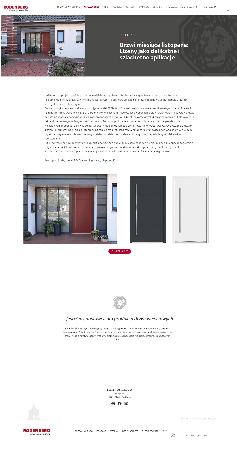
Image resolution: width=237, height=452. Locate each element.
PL (229, 10)
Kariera (117, 7)
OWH (165, 431)
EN (205, 435)
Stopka (114, 431)
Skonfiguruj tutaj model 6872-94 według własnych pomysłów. (81, 160)
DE (186, 435)
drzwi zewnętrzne (68, 7)
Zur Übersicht (120, 251)
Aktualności (91, 7)
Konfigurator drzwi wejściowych (181, 8)
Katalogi (144, 7)
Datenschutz (130, 431)
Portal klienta (208, 8)
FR (192, 435)
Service (157, 7)
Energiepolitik (150, 431)
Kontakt (130, 7)
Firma (106, 7)
